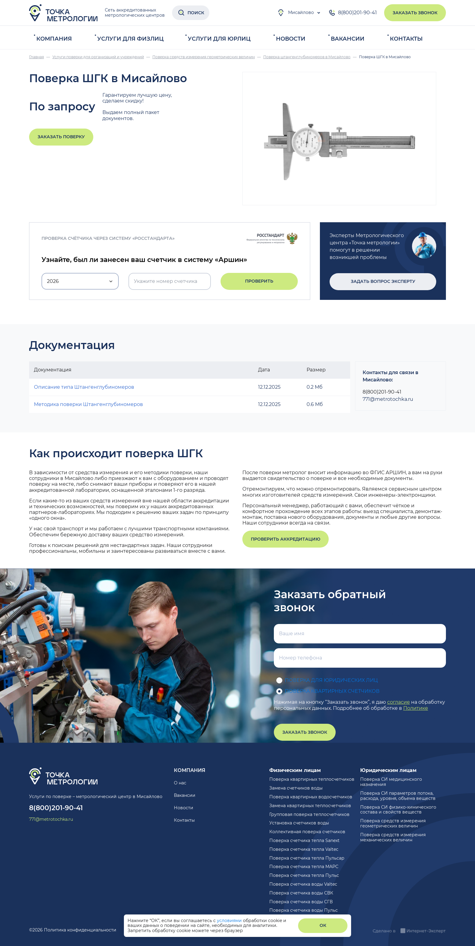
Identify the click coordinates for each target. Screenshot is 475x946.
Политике (415, 708)
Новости (290, 38)
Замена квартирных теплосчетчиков (310, 805)
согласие (398, 702)
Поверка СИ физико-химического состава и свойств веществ (398, 809)
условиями (230, 920)
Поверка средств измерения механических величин (393, 837)
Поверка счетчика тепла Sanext (304, 840)
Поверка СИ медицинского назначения (391, 782)
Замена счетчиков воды (296, 788)
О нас (180, 783)
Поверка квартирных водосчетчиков (310, 797)
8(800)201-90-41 (352, 12)
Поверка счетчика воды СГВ (301, 901)
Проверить (259, 281)
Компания (54, 38)
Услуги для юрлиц (219, 38)
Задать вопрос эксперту (383, 281)
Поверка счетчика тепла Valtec (303, 849)
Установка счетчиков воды (299, 823)
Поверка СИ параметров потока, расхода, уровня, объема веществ (398, 795)
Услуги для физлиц (130, 38)
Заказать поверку (61, 136)
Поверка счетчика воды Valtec (303, 884)
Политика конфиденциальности (80, 930)
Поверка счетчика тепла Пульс (304, 875)
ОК (323, 925)
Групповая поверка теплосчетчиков (309, 814)
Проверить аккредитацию (285, 539)
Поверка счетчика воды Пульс (303, 910)
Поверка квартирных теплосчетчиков (311, 779)
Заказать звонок (415, 12)
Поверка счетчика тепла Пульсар (306, 858)
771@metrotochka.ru (388, 399)
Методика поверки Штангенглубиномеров (88, 404)
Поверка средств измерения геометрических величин (393, 823)
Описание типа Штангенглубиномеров (84, 387)
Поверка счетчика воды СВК (301, 893)
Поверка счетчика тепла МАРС (303, 866)
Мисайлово (295, 12)
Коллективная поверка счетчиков (307, 831)
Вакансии (347, 38)
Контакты (406, 38)
